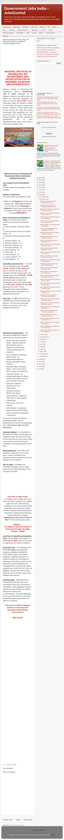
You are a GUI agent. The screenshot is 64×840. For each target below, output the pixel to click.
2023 (40, 187)
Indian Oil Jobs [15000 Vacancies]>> (47, 56)
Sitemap (5, 36)
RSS (38, 41)
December (43, 196)
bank (5, 571)
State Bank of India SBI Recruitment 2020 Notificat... (50, 260)
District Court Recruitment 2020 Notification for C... (48, 241)
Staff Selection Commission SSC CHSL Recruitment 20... (49, 311)
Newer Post (7, 820)
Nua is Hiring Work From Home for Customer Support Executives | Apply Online (47, 104)
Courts (34, 33)
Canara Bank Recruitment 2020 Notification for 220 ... (48, 248)
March (42, 351)
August (42, 339)
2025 (40, 182)
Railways (25, 27)
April (41, 349)
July (41, 341)
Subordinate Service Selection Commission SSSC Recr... (48, 295)
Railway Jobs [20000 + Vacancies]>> (47, 52)
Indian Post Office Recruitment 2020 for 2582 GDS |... (50, 284)
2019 (40, 359)
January (42, 356)
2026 (40, 180)
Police (41, 33)
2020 (40, 194)
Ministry (42, 27)
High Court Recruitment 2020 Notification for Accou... (48, 202)
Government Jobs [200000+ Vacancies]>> (48, 47)
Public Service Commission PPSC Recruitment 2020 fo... (49, 221)
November (43, 199)
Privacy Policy (50, 33)
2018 (40, 361)
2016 (40, 366)
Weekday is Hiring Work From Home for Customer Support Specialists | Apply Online (49, 117)
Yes (41, 5)
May (41, 346)
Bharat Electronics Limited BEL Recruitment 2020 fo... (48, 315)
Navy (4, 30)
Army (50, 30)
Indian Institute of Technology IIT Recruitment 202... (49, 272)
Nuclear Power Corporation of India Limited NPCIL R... (49, 319)
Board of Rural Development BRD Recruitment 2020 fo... (49, 276)
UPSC (54, 27)
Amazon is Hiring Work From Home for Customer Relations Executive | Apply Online (52, 162)
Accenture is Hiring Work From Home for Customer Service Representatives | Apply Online (48, 109)
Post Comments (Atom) (16, 825)
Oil (48, 27)
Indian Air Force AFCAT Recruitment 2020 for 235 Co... (50, 213)
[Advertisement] (18, 57)
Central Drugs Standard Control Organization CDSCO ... (48, 229)
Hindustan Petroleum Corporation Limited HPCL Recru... (49, 256)
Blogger (53, 835)
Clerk (27, 33)
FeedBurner (52, 136)
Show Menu (6, 27)
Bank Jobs (16, 27)
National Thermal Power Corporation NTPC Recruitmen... (50, 245)
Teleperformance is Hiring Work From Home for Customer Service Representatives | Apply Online (51, 148)
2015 (40, 369)
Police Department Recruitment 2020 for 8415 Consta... (50, 287)
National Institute (11, 764)
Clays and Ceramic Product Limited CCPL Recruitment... (49, 299)
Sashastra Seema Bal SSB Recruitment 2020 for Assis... (48, 206)
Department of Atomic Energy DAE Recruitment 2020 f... (49, 209)
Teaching (11, 30)
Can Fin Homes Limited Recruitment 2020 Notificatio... (50, 217)
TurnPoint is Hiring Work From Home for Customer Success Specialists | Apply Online (48, 98)
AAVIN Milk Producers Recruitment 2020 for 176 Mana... (49, 233)
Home (18, 820)
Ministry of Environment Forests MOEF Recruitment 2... (48, 237)
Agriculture (34, 30)
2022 (40, 190)
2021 (40, 192)
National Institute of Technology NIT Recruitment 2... (50, 307)
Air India (43, 30)
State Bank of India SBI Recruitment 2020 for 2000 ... (50, 280)
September (43, 337)
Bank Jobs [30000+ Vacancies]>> (46, 50)
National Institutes (8, 33)
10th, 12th (34, 27)
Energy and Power (22, 30)
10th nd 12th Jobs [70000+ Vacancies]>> (48, 54)
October (42, 334)
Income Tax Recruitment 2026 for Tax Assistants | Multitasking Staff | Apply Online (49, 113)
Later (23, 5)
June (41, 344)
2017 (40, 364)
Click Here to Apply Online (17, 497)
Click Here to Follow (23, 204)
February (43, 354)
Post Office (20, 33)
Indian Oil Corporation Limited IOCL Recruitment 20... (50, 330)
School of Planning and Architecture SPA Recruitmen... (50, 326)
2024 (40, 185)
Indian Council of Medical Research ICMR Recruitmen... (49, 303)
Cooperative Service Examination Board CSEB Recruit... (49, 264)
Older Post (28, 820)
